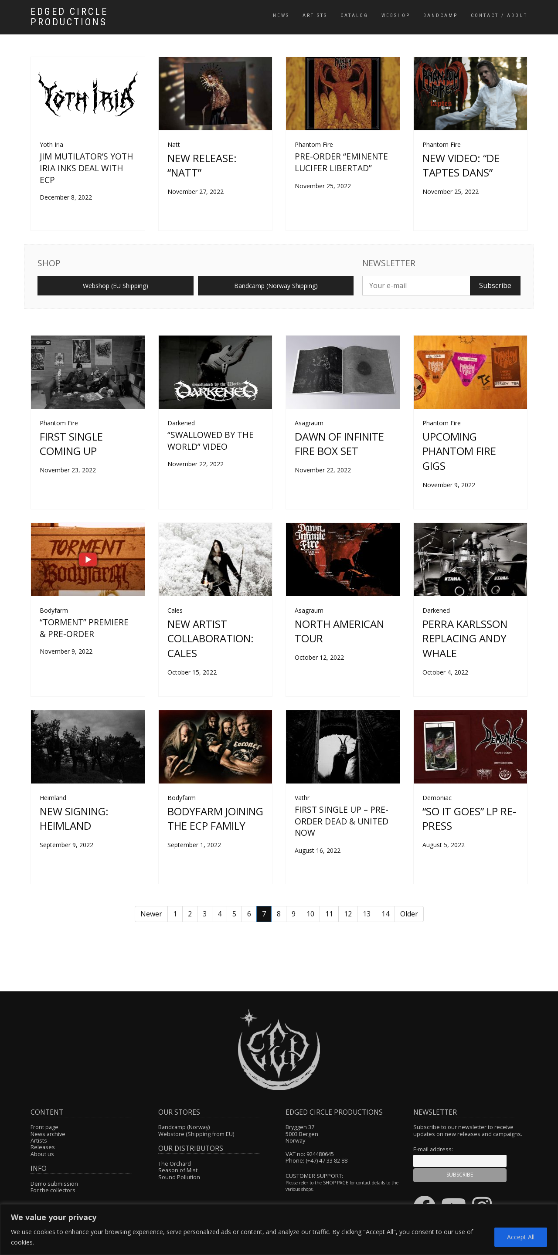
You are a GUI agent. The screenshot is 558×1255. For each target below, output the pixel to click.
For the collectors (53, 1190)
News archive (48, 1134)
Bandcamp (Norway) (184, 1127)
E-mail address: (433, 1149)
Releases (43, 1147)
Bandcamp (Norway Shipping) (276, 286)
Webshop (395, 15)
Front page (44, 1127)
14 (385, 914)
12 (348, 914)
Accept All (520, 1237)
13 (367, 914)
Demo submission (54, 1183)
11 (329, 914)
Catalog (354, 15)
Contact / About (499, 15)
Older (409, 914)
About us (42, 1154)
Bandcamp (440, 15)
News (281, 15)
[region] (279, 1229)
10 (310, 914)
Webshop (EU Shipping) (115, 286)
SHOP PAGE (335, 1183)
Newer (151, 914)
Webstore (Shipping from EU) (196, 1134)
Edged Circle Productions (69, 17)
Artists (315, 15)
